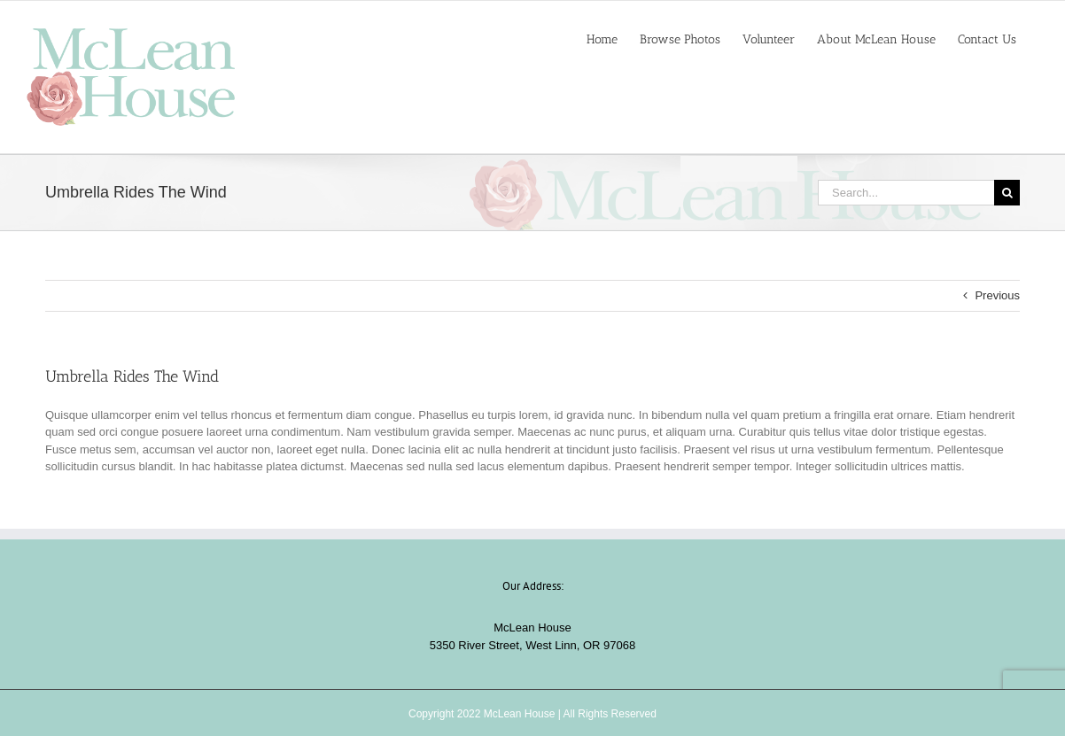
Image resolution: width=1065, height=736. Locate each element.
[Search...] (906, 192)
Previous (997, 295)
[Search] (1007, 192)
